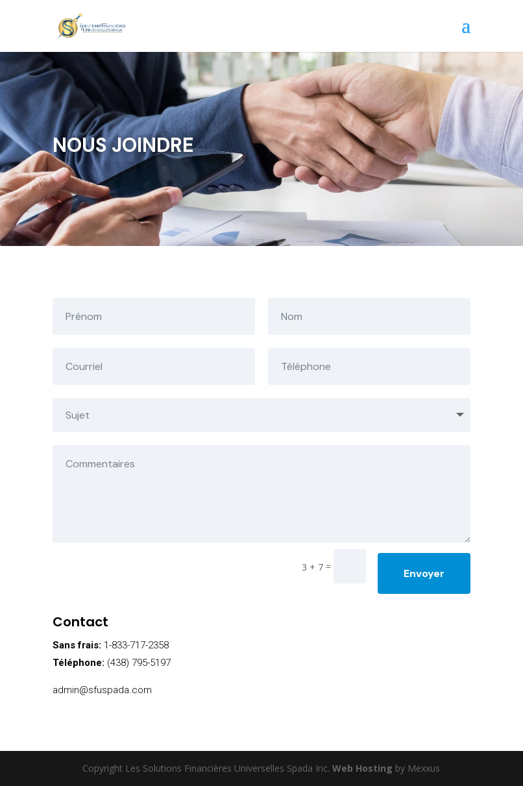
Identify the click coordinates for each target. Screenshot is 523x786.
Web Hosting (362, 768)
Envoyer (424, 573)
